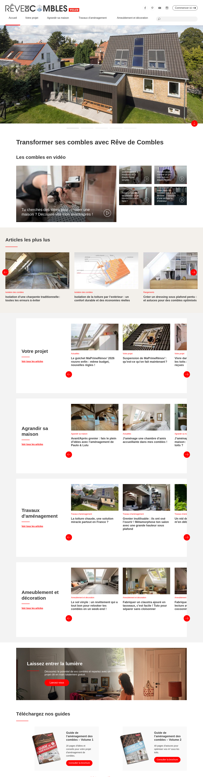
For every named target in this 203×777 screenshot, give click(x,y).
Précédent (5, 272)
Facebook (145, 7)
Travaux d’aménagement (93, 17)
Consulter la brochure (79, 683)
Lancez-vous (57, 603)
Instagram (167, 7)
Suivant (193, 272)
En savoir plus (52, 99)
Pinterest (152, 7)
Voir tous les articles (32, 352)
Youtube (159, 7)
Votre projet (31, 17)
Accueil (13, 17)
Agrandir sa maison (58, 17)
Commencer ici (183, 7)
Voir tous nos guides (101, 698)
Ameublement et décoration (132, 17)
